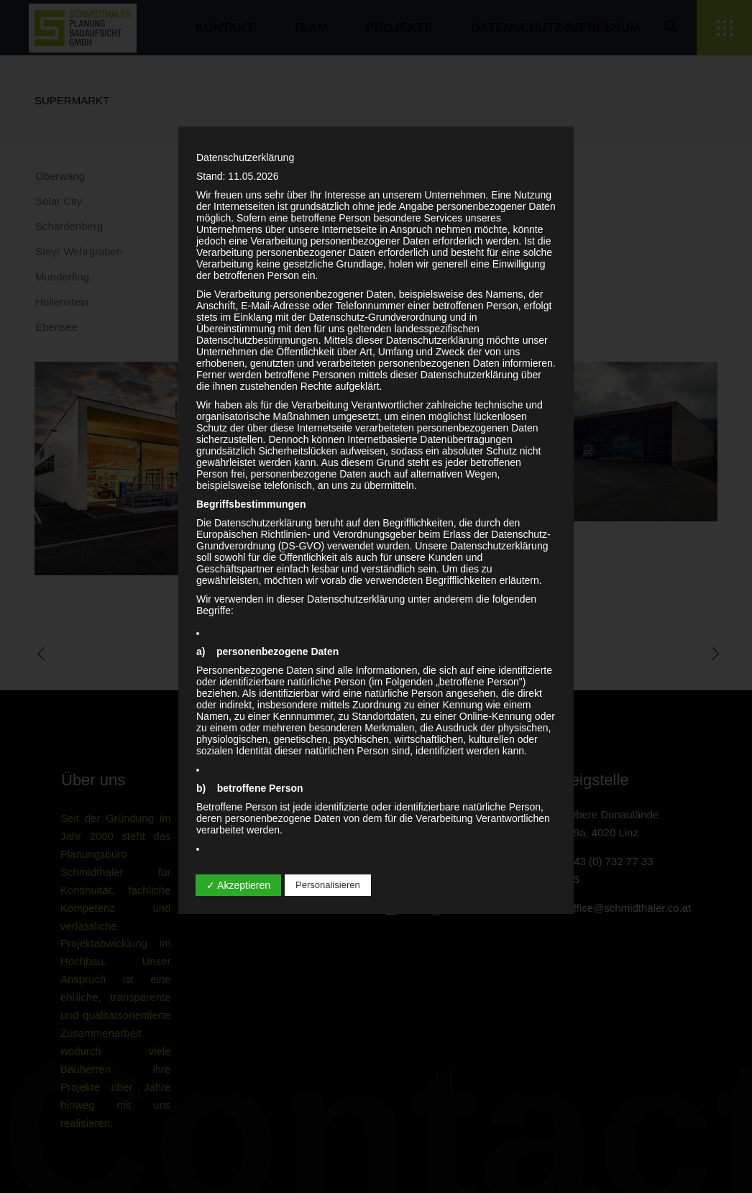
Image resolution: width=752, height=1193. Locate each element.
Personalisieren (327, 884)
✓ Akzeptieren (238, 885)
